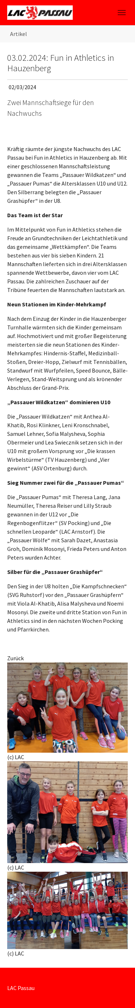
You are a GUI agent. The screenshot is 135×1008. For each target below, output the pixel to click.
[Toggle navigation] (122, 12)
